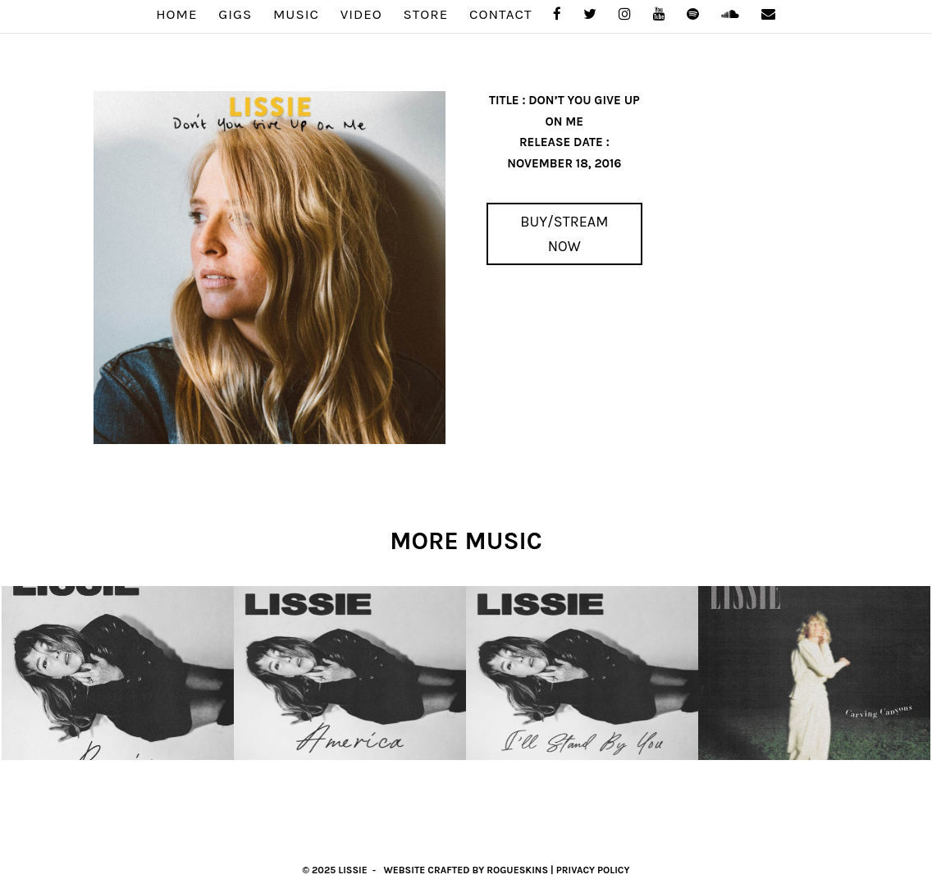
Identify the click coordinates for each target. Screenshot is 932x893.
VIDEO (361, 15)
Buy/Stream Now (564, 234)
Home (176, 15)
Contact (500, 15)
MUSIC (296, 15)
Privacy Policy (593, 870)
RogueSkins (517, 870)
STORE (426, 15)
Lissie (353, 870)
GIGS (235, 15)
